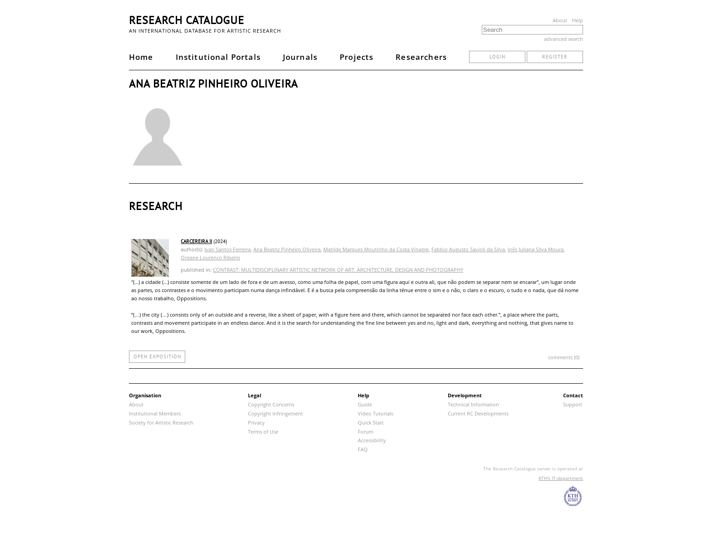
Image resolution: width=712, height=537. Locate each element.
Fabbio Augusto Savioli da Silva (468, 249)
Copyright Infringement (275, 413)
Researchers (421, 57)
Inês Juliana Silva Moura (536, 249)
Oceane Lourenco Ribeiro (210, 257)
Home (141, 57)
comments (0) (563, 357)
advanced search (563, 38)
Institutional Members (155, 413)
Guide (365, 404)
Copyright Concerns (271, 404)
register (555, 57)
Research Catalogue (186, 20)
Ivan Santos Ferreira (227, 249)
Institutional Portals (218, 57)
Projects (356, 57)
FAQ (363, 449)
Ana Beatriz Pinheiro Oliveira (287, 249)
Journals (300, 57)
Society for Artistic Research (161, 422)
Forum (365, 431)
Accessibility (372, 440)
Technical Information (473, 404)
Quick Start (371, 422)
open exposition (157, 356)
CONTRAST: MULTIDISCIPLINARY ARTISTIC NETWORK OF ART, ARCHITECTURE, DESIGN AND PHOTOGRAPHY (338, 269)
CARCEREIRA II (196, 241)
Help (577, 20)
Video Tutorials (375, 413)
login (497, 57)
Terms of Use (263, 431)
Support (572, 404)
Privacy (256, 422)
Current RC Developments (478, 413)
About (560, 20)
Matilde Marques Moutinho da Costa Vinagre (376, 249)
